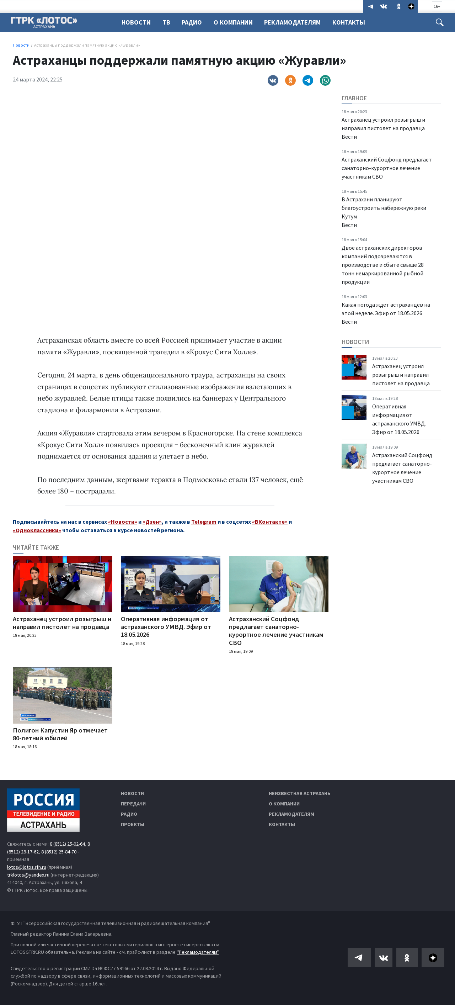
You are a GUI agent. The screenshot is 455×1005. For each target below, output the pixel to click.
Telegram (203, 521)
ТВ (167, 22)
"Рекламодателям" (198, 952)
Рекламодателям (296, 22)
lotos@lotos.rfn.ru (26, 867)
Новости (136, 22)
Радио (194, 22)
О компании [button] (236, 22)
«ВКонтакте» (270, 521)
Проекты (132, 824)
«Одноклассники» (37, 530)
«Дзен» (152, 521)
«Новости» (122, 521)
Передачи (133, 803)
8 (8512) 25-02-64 (67, 844)
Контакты (354, 22)
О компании (284, 803)
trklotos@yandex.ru (28, 875)
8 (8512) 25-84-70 (58, 851)
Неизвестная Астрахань (300, 793)
